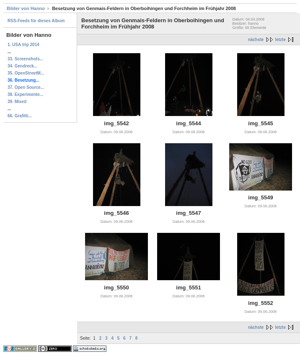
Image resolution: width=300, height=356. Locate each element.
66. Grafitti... (20, 116)
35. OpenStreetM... (26, 73)
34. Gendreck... (22, 66)
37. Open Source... (26, 87)
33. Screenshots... (25, 59)
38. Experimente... (25, 94)
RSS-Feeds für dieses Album (36, 20)
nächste (256, 39)
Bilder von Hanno (26, 8)
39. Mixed (17, 101)
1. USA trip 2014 (23, 44)
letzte (280, 39)
